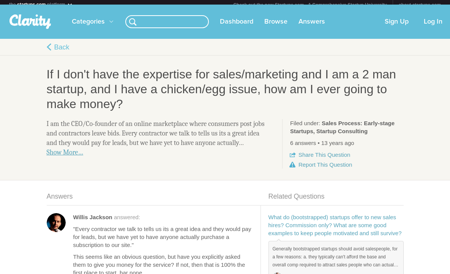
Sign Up (397, 26)
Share (324, 159)
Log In (433, 26)
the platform (41, 4)
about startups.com (420, 5)
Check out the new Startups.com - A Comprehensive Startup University (310, 5)
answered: (107, 221)
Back (61, 52)
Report (325, 169)
